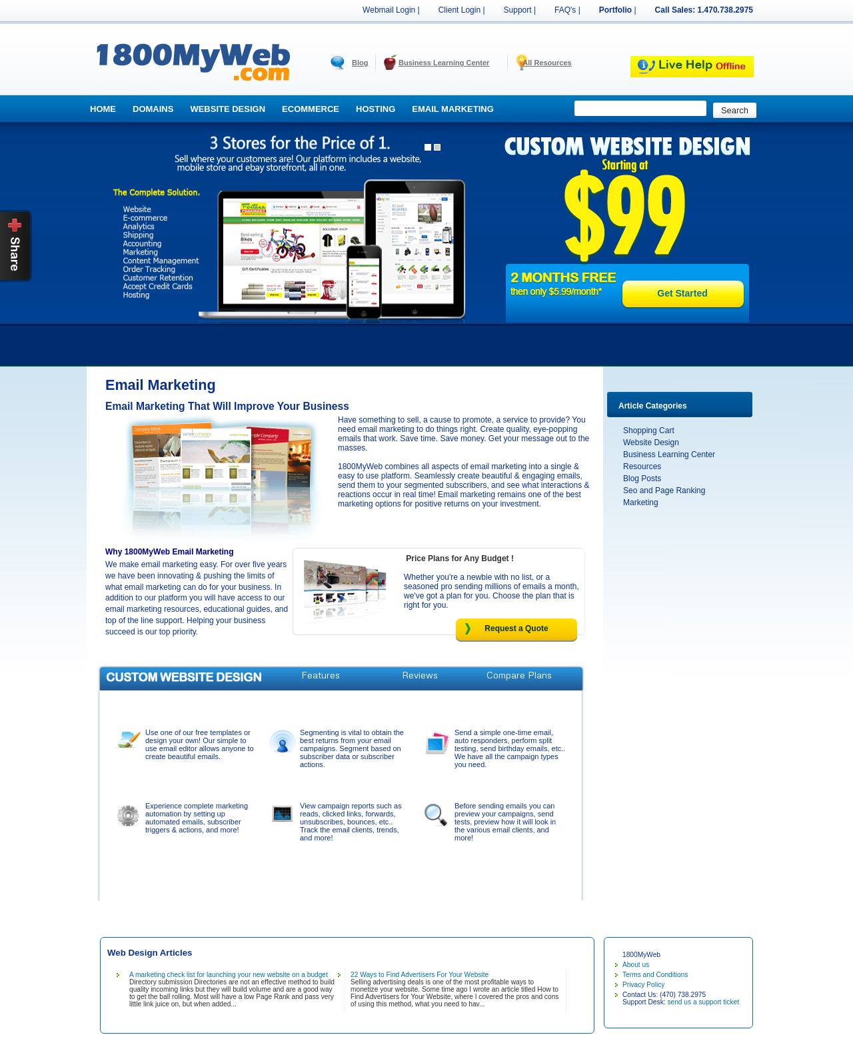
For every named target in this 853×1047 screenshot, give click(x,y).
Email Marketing (453, 109)
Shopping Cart (648, 430)
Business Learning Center (444, 63)
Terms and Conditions (655, 974)
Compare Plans (519, 674)
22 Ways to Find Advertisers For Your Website (419, 974)
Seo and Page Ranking (664, 490)
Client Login (459, 10)
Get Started (682, 293)
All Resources (546, 63)
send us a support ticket (703, 1002)
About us (635, 964)
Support (518, 10)
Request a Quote (516, 628)
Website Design (227, 109)
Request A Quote (321, 703)
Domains (153, 109)
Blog (360, 63)
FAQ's (565, 10)
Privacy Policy (643, 984)
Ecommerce (310, 109)
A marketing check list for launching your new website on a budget (228, 974)
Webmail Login (389, 10)
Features (320, 674)
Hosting (375, 109)
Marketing (640, 502)
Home (103, 109)
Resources (642, 466)
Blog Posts (642, 478)
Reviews (420, 674)
